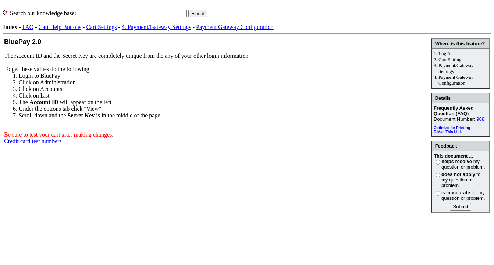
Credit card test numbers (33, 141)
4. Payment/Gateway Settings (156, 27)
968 (480, 119)
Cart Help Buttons (60, 27)
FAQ (27, 27)
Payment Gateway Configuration (235, 27)
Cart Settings (101, 27)
